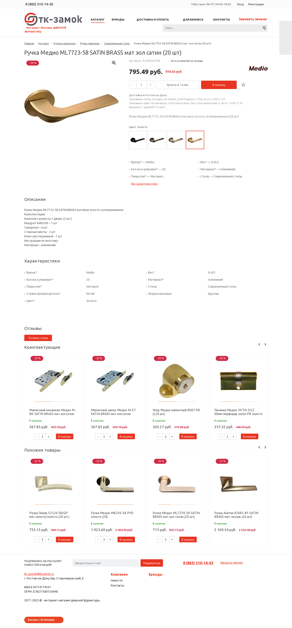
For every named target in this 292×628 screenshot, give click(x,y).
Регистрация (256, 4)
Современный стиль (117, 43)
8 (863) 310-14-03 (39, 4)
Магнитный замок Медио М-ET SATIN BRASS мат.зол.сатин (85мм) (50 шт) (113, 412)
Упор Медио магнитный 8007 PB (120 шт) (176, 412)
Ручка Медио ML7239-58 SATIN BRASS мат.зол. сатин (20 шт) (176, 514)
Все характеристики (144, 183)
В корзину (219, 85)
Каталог (44, 43)
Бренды (155, 574)
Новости (117, 580)
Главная (29, 43)
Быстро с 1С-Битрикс (41, 619)
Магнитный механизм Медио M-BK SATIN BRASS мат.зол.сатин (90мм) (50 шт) (52, 412)
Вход (240, 4)
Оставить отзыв (38, 338)
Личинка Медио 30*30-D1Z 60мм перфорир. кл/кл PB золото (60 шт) (238, 412)
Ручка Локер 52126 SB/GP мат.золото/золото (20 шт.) (49, 514)
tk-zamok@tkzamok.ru (39, 574)
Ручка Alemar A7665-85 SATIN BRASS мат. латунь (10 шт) (236, 514)
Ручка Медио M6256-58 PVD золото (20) (112, 514)
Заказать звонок (253, 19)
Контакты (117, 585)
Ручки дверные (89, 43)
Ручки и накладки (64, 43)
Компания (119, 574)
